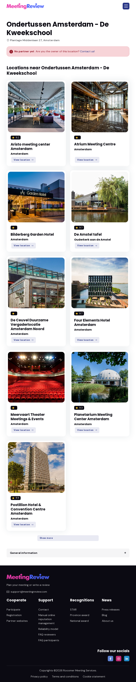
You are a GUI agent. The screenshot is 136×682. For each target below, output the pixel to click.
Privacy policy (39, 676)
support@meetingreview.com (27, 591)
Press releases (111, 609)
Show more (46, 538)
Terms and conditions (65, 676)
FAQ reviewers (47, 634)
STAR (73, 609)
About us (107, 621)
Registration (14, 615)
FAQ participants (48, 640)
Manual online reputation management (46, 619)
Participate (13, 609)
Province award (79, 615)
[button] (126, 6)
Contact (43, 609)
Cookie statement (94, 676)
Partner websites (17, 621)
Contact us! (87, 51)
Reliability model (48, 629)
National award (79, 621)
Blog (104, 615)
